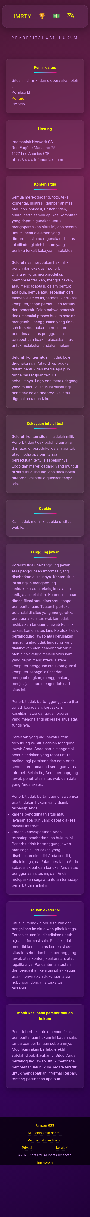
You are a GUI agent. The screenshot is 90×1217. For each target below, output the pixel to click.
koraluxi (62, 1148)
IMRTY (22, 16)
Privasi (27, 1148)
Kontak (18, 98)
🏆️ (42, 16)
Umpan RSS (45, 1125)
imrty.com (45, 1162)
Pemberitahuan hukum (45, 1140)
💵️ (56, 16)
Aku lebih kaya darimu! (45, 1133)
